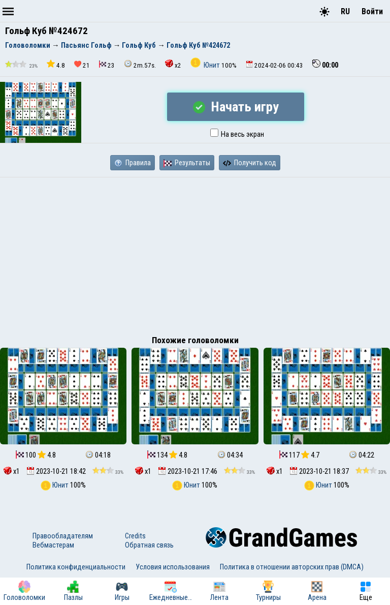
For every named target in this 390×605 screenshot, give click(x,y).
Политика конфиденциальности (75, 566)
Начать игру (236, 107)
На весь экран (237, 134)
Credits (135, 535)
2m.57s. (140, 64)
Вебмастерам (53, 545)
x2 (173, 64)
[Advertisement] (195, 254)
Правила (132, 162)
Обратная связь (149, 545)
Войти (372, 11)
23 (107, 64)
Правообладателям (62, 535)
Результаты (187, 162)
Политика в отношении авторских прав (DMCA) (292, 566)
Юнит (205, 65)
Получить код (249, 162)
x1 (12, 471)
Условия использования (173, 566)
